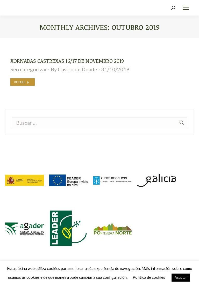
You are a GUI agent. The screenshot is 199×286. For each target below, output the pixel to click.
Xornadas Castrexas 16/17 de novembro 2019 (67, 60)
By (74, 69)
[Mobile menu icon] (185, 7)
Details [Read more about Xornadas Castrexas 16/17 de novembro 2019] (21, 82)
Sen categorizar (28, 69)
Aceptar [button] (181, 277)
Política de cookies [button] (149, 277)
